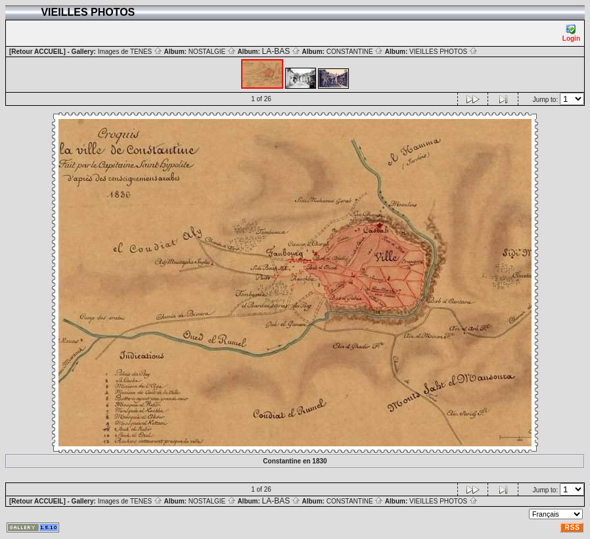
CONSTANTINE (355, 51)
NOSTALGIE (212, 51)
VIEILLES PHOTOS (443, 51)
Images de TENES (130, 51)
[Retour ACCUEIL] (37, 51)
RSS (572, 527)
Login (571, 33)
